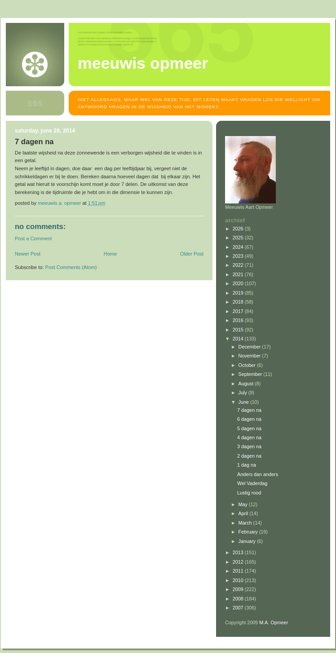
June (244, 402)
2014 (239, 338)
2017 (239, 311)
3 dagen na (249, 446)
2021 (239, 274)
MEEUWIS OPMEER (143, 63)
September (251, 374)
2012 (239, 562)
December (250, 346)
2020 (239, 283)
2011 (239, 571)
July (243, 392)
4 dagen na (249, 437)
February (249, 531)
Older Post (191, 253)
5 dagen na (249, 428)
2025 (239, 237)
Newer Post (27, 253)
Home (110, 253)
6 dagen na (249, 419)
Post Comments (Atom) (71, 267)
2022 (239, 265)
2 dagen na (249, 456)
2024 (239, 247)
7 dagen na (249, 410)
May (244, 504)
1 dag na (246, 465)
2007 (239, 607)
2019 (239, 293)
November (250, 355)
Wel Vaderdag (252, 483)
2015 (239, 329)
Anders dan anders (257, 474)
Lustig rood (249, 492)
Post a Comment (33, 238)
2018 (239, 301)
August (247, 383)
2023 (239, 256)
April (244, 513)
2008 (239, 598)
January (248, 541)
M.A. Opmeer (273, 622)
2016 (239, 320)
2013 (239, 552)
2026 (239, 228)
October (248, 365)
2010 (239, 580)
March (246, 522)
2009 (239, 589)
